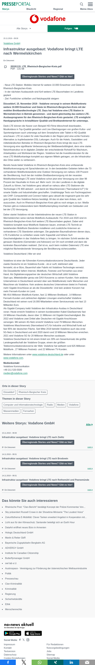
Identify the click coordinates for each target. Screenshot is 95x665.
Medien (61, 405)
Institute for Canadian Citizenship (22, 553)
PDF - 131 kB (36, 67)
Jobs (49, 651)
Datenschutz (10, 654)
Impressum (9, 644)
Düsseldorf (8, 392)
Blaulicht (31, 9)
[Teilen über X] (24, 662)
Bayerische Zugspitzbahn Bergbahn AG (25, 543)
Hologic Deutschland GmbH (19, 532)
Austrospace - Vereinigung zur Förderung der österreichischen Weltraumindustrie (46, 568)
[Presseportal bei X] (23, 640)
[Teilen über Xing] (55, 662)
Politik (8, 573)
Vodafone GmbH (11, 43)
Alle (89, 424)
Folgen (71, 28)
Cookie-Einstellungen (14, 658)
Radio (50, 405)
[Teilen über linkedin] (71, 662)
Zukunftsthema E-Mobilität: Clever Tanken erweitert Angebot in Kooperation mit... (46, 517)
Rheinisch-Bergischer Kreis (32, 392)
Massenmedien (11, 411)
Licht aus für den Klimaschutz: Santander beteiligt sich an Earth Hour (40, 522)
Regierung (10, 594)
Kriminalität (10, 589)
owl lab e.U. (11, 563)
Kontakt (8, 648)
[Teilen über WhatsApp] (39, 662)
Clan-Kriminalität (13, 584)
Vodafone (74, 405)
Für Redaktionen (55, 644)
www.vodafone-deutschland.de (47, 354)
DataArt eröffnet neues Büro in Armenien (25, 527)
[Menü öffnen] (90, 4)
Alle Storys (24, 28)
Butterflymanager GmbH (17, 558)
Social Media (53, 658)
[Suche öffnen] (81, 4)
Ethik (7, 604)
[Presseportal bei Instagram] (27, 639)
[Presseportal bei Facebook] (19, 640)
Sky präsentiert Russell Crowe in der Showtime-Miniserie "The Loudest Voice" (44, 512)
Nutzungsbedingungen (58, 648)
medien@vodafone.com (15, 373)
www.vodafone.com (13, 358)
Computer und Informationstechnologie (23, 405)
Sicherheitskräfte (13, 599)
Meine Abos (86, 9)
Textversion (9, 651)
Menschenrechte (13, 609)
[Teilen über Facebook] (8, 662)
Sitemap (51, 654)
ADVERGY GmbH (14, 548)
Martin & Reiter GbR (15, 537)
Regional (58, 9)
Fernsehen (28, 411)
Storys (5, 9)
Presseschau (11, 578)
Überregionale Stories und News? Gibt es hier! (47, 76)
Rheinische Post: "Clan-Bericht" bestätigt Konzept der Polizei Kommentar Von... (45, 507)
